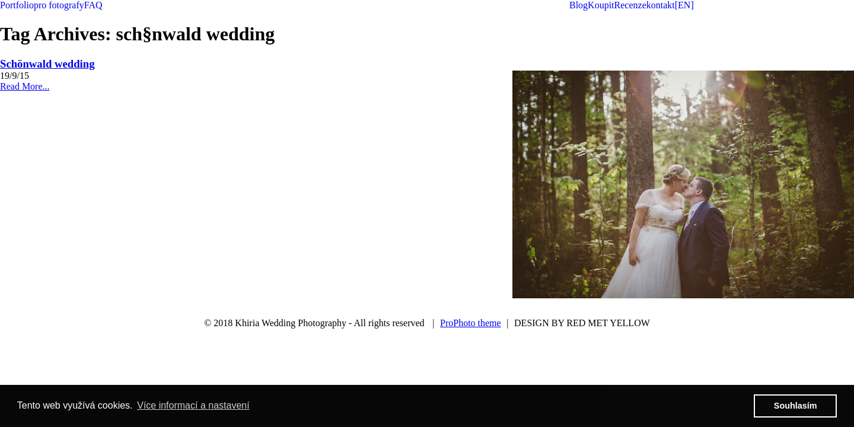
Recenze (630, 5)
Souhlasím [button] (795, 405)
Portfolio (17, 5)
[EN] (684, 5)
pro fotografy (59, 5)
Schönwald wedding (47, 64)
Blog (578, 5)
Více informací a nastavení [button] (193, 405)
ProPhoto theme (470, 323)
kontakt (660, 5)
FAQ (93, 5)
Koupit (601, 5)
